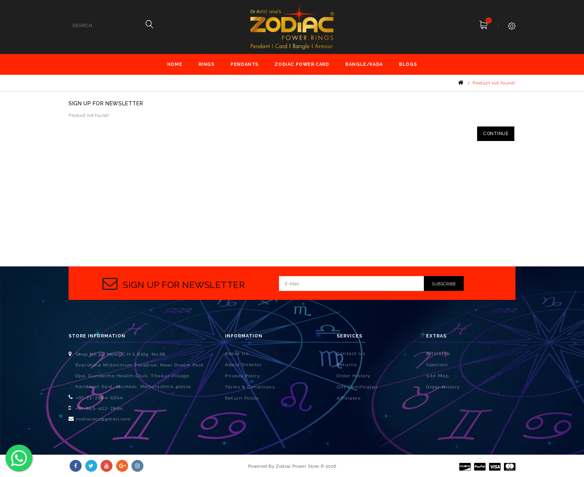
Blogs (408, 64)
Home (174, 64)
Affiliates (349, 398)
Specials (437, 364)
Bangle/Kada (364, 64)
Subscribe (444, 283)
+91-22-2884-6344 (100, 397)
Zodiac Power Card (301, 64)
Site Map (437, 375)
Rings (207, 64)
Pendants (244, 64)
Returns (347, 364)
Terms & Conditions (250, 387)
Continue (495, 133)
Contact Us (351, 353)
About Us (237, 353)
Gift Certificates (357, 387)
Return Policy (242, 398)
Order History (354, 375)
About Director (243, 364)
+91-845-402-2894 (99, 408)
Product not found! (494, 83)
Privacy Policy (242, 375)
